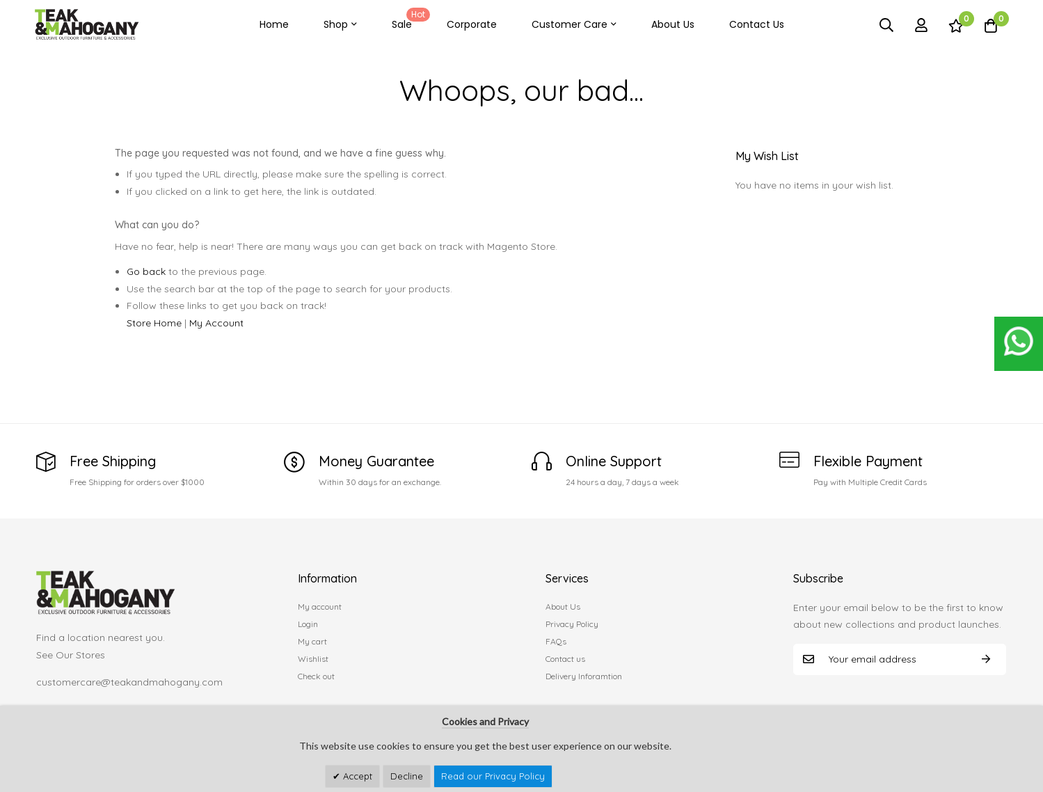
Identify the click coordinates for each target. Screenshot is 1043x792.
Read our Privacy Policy (493, 776)
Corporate (472, 24)
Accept (356, 776)
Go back (146, 271)
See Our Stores (70, 655)
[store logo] (87, 24)
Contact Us (756, 24)
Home (274, 24)
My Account (216, 323)
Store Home (154, 323)
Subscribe (986, 659)
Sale (408, 19)
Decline (406, 776)
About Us (672, 24)
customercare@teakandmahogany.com (129, 682)
